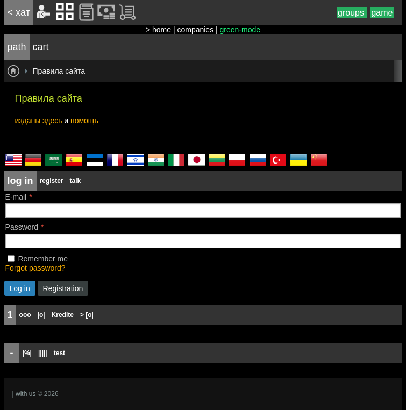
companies (195, 29)
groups (352, 12)
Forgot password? (35, 268)
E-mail (16, 197)
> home (158, 29)
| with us (24, 394)
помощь (84, 120)
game (382, 12)
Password (21, 227)
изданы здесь (38, 120)
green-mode (240, 29)
